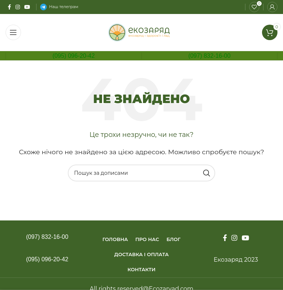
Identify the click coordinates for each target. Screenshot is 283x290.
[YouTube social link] (27, 7)
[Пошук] (141, 173)
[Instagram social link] (17, 7)
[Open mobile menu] (13, 32)
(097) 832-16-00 (209, 56)
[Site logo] (142, 31)
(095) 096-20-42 (73, 56)
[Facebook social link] (9, 7)
